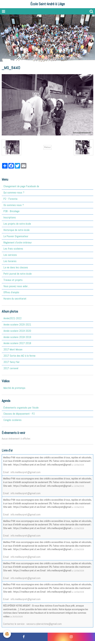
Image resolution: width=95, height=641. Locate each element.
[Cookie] (7, 634)
